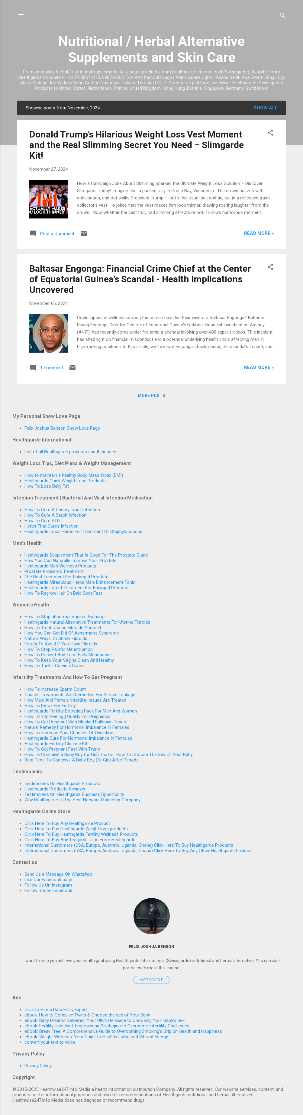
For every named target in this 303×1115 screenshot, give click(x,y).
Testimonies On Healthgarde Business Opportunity (74, 794)
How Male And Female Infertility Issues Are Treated (75, 700)
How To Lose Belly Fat (46, 486)
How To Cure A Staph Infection (55, 515)
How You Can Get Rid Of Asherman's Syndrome (71, 633)
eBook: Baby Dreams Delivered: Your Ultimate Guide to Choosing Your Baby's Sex (104, 1020)
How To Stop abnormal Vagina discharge (65, 616)
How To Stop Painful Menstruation (58, 649)
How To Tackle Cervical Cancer (55, 665)
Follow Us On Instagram (48, 885)
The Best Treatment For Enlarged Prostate (66, 577)
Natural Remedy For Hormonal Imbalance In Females (76, 727)
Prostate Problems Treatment (54, 571)
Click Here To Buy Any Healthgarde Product (67, 823)
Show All (266, 108)
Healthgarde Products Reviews (54, 789)
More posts (151, 395)
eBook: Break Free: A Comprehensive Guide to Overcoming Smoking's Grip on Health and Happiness (123, 1031)
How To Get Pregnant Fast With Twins (62, 749)
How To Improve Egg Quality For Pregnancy (67, 716)
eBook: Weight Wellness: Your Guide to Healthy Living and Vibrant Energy (96, 1036)
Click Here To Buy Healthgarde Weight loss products (76, 829)
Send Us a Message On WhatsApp (58, 874)
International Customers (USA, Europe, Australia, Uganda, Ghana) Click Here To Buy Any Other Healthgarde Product (138, 850)
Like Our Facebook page (48, 879)
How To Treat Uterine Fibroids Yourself (63, 627)
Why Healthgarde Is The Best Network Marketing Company (82, 800)
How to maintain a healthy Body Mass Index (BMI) (73, 475)
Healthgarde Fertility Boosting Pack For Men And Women (80, 711)
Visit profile (151, 980)
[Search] (282, 16)
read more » (259, 233)
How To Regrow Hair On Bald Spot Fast (63, 593)
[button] (270, 133)
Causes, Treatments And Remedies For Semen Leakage (79, 694)
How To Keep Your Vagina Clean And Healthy (69, 660)
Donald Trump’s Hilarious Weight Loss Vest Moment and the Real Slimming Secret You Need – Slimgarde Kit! (136, 145)
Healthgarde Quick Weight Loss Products (65, 480)
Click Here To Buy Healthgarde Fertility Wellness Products (81, 834)
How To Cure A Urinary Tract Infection (62, 509)
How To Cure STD (42, 520)
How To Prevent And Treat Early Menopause (68, 655)
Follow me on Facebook (48, 890)
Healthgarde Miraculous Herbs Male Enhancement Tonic (79, 582)
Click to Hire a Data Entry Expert (55, 1009)
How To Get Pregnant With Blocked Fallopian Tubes (75, 722)
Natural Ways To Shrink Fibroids (55, 638)
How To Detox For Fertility (50, 705)
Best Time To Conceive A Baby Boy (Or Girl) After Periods (81, 760)
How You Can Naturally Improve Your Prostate (70, 560)
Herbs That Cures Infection (51, 526)
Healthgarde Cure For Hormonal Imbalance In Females (78, 738)
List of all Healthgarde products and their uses (70, 451)
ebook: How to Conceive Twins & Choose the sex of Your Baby (87, 1015)
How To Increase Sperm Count (55, 689)
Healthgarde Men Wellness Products (60, 566)
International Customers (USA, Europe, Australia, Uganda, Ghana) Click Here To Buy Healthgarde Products (128, 845)
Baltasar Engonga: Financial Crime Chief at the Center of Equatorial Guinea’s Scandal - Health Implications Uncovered (140, 279)
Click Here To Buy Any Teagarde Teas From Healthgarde (79, 839)
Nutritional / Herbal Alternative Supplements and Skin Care (151, 49)
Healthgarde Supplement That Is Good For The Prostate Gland (86, 555)
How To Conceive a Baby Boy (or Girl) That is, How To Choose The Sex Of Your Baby (108, 754)
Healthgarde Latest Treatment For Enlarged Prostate (76, 587)
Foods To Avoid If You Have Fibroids (60, 644)
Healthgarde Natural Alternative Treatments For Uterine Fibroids (87, 622)
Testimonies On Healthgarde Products (62, 783)
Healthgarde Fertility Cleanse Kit (55, 743)
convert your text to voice (50, 1042)
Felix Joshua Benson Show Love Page (62, 428)
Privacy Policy (38, 1065)
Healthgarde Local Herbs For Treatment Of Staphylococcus (83, 531)
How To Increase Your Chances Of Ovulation (68, 732)
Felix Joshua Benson (151, 946)
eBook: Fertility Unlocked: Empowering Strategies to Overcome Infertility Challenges (106, 1026)
